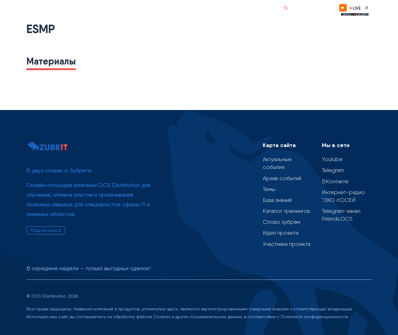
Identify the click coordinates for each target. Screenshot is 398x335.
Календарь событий (74, 8)
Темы (107, 8)
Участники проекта (286, 244)
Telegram (333, 170)
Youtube (332, 159)
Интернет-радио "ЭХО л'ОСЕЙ (343, 196)
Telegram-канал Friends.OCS (341, 215)
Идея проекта (280, 232)
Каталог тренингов (286, 211)
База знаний (277, 200)
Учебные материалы (140, 8)
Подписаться (317, 7)
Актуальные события (277, 163)
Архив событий (282, 178)
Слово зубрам (182, 8)
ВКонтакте (335, 181)
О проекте (208, 8)
